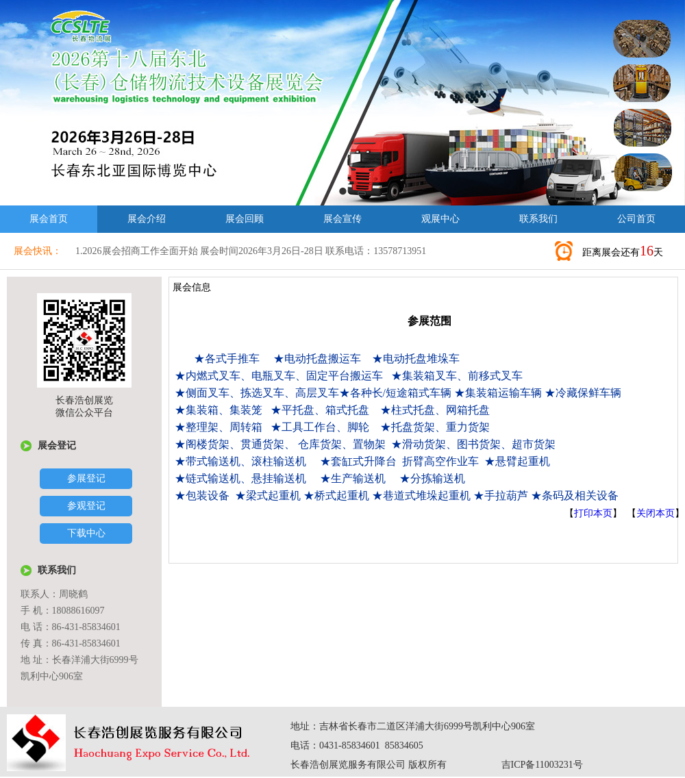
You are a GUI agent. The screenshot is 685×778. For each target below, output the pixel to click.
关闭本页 (655, 513)
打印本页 (593, 513)
